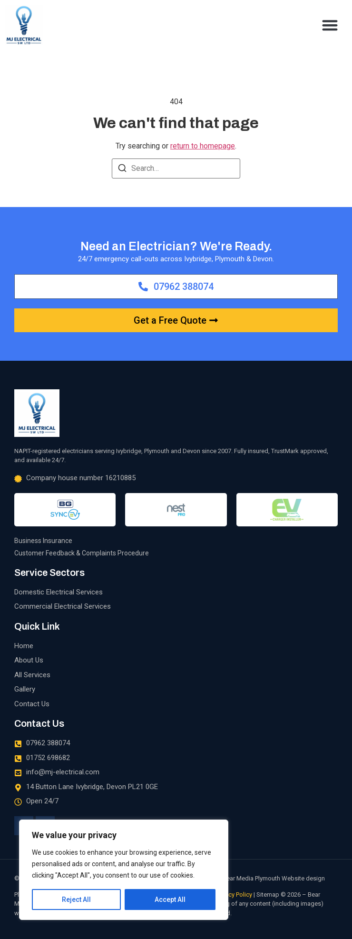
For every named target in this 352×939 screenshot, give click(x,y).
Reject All (76, 899)
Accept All (170, 899)
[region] (123, 870)
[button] (330, 25)
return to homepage (202, 145)
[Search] (122, 169)
